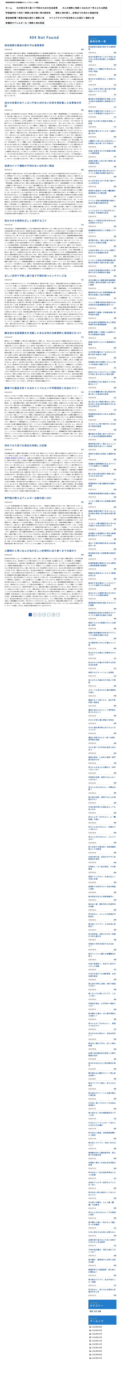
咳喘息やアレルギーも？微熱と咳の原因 (25, 22)
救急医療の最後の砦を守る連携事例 (24, 45)
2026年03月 (97, 1330)
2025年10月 (97, 1347)
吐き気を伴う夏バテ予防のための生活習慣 (37, 7)
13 (54, 614)
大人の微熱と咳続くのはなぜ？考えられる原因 (84, 7)
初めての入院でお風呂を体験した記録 (26, 445)
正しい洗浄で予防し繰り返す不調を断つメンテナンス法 (35, 275)
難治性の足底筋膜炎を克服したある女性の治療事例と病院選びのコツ (43, 332)
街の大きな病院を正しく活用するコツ (26, 220)
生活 (95, 1311)
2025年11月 (97, 1344)
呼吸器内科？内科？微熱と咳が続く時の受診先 (28, 12)
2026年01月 (97, 1337)
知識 (99, 1311)
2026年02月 (97, 1334)
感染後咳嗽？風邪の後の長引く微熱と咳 (25, 17)
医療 (91, 1311)
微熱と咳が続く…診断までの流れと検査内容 (76, 12)
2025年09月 (97, 1351)
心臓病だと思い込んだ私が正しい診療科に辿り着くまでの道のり (40, 550)
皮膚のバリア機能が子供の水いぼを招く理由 (29, 165)
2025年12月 (97, 1341)
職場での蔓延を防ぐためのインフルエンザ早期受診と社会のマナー (42, 388)
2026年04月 (97, 1327)
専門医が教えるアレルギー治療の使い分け (28, 498)
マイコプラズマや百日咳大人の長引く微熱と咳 (71, 17)
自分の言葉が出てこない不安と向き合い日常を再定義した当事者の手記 (43, 104)
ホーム (9, 7)
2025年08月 (97, 1354)
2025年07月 (97, 1358)
